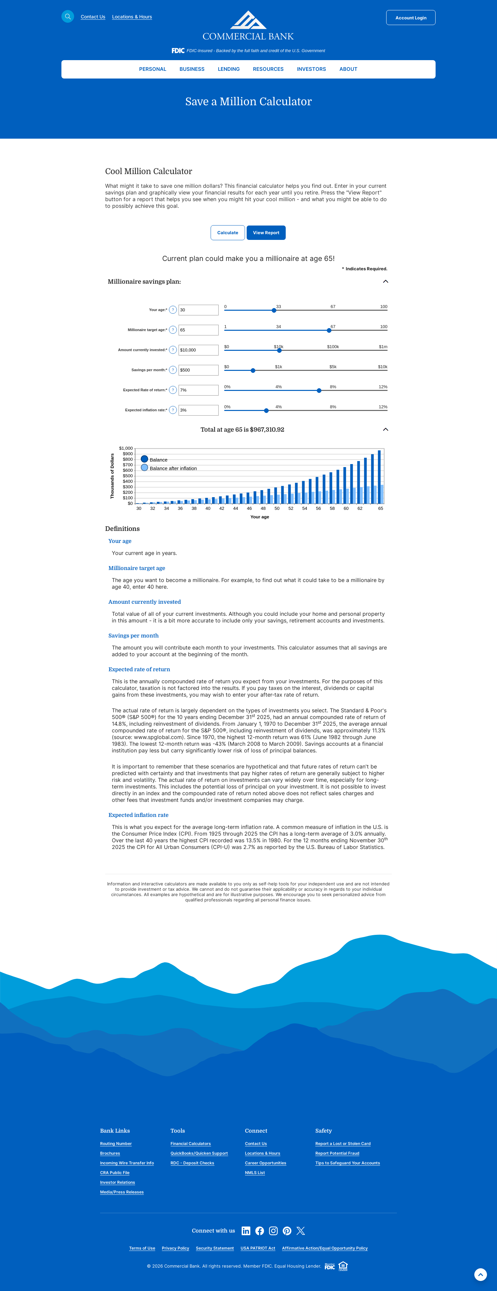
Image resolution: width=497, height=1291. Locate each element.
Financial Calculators (191, 1143)
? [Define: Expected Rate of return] (173, 390)
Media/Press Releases (122, 1191)
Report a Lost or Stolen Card (343, 1143)
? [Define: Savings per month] (173, 370)
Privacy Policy (175, 1248)
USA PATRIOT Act (258, 1248)
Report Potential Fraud (337, 1153)
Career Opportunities (265, 1162)
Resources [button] (268, 69)
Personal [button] (152, 69)
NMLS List (255, 1172)
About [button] (348, 69)
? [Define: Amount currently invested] (173, 350)
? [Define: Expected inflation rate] (173, 410)
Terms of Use (142, 1248)
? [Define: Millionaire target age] (173, 330)
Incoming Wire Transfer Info (127, 1162)
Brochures (110, 1153)
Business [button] (192, 69)
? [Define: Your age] (173, 310)
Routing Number (116, 1143)
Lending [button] (229, 69)
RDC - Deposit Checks (192, 1162)
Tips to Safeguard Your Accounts (347, 1162)
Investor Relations (117, 1182)
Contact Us (93, 16)
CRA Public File (115, 1172)
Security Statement (215, 1248)
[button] (248, 281)
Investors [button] (311, 69)
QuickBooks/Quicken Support (199, 1153)
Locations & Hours (132, 16)
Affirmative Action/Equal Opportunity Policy (325, 1248)
